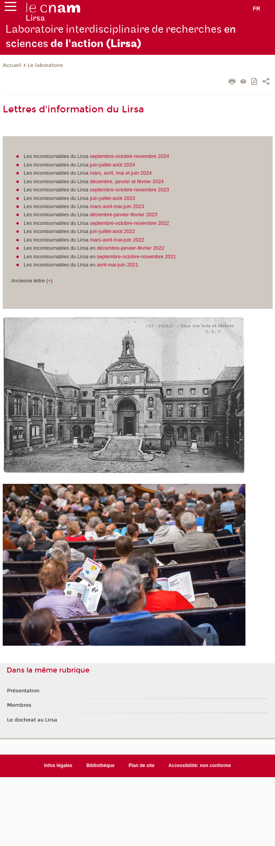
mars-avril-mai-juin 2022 (117, 240)
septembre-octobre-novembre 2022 (129, 223)
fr (256, 8)
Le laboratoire (45, 65)
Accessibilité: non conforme (199, 765)
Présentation (23, 691)
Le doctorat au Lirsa (32, 720)
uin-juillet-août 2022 (113, 231)
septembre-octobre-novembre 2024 (129, 156)
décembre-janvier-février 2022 (130, 248)
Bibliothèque (100, 765)
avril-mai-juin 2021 (117, 265)
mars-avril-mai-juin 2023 (117, 206)
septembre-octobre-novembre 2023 (129, 190)
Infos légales (58, 765)
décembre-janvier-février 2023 (123, 214)
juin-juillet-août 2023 (112, 198)
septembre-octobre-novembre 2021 (136, 256)
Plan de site (142, 765)
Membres (19, 705)
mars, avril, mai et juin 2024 (121, 173)
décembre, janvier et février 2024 (127, 181)
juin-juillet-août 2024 (112, 165)
